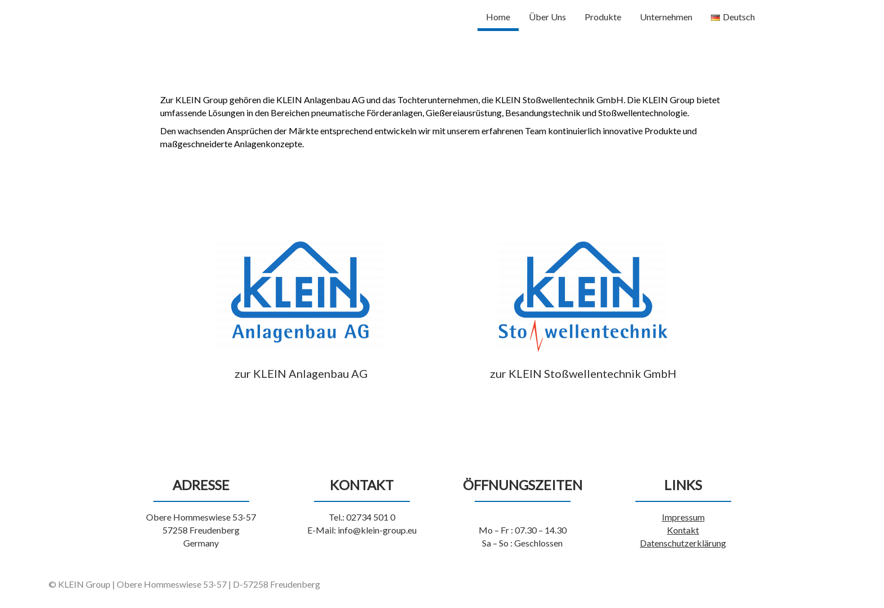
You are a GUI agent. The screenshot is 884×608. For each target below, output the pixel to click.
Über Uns (547, 16)
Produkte (603, 16)
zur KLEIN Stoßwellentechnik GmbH (583, 373)
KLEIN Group (170, 15)
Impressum (683, 517)
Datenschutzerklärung (683, 542)
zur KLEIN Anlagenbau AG (301, 373)
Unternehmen (666, 16)
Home (498, 16)
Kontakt (683, 530)
